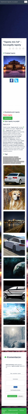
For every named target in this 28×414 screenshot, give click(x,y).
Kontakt (3, 411)
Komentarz (15, 379)
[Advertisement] (14, 21)
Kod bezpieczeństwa (15, 390)
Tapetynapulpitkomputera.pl (9, 413)
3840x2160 (7, 118)
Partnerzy (22, 410)
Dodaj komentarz (12, 396)
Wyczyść (20, 396)
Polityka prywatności (13, 410)
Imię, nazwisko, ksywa (15, 373)
